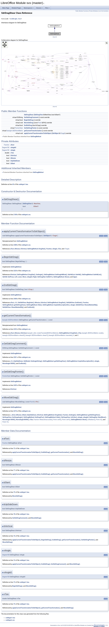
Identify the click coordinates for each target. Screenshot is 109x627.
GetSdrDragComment (31, 117)
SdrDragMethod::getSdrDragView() (14, 305)
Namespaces (29, 8)
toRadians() (91, 419)
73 (14, 582)
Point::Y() (5, 422)
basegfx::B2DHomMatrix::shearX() (13, 335)
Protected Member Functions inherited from (22, 172)
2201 (15, 357)
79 (14, 492)
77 (14, 470)
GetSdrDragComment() (20, 518)
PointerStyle (19, 128)
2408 (15, 299)
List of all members (103, 11)
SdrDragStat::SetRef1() (45, 277)
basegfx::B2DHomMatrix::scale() (92, 333)
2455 (15, 385)
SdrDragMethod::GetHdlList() (92, 274)
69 (13, 184)
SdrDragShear (28, 115)
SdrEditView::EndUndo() (74, 302)
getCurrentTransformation (33, 131)
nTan (12, 153)
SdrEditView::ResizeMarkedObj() (87, 305)
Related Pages (16, 8)
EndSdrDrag (28, 125)
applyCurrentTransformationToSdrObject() (26, 452)
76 (14, 536)
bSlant (13, 163)
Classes (39, 8)
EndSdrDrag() (45, 452)
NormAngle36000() (22, 419)
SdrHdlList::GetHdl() (74, 274)
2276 (15, 411)
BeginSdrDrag (28, 120)
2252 (15, 329)
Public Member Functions (81, 11)
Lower (20, 277)
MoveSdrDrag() (78, 452)
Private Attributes (93, 11)
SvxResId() (30, 307)
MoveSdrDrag (28, 123)
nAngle (13, 150)
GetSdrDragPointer (30, 128)
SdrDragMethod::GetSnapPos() (34, 417)
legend (54, 36)
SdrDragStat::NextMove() (97, 417)
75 (14, 604)
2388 (15, 245)
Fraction (6, 145)
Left (15, 277)
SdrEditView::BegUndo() (26, 302)
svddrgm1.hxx (15, 19)
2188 (15, 214)
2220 (15, 271)
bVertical (14, 155)
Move (24, 277)
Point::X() (99, 419)
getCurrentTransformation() (60, 452)
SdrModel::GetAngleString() (33, 361)
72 (14, 448)
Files (47, 8)
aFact (12, 145)
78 (14, 514)
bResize (13, 158)
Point (40, 123)
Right (35, 277)
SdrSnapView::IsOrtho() (69, 417)
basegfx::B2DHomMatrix (15, 131)
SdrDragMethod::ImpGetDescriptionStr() (56, 305)
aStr (16, 302)
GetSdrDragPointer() (88, 540)
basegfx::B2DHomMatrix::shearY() (37, 335)
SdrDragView (38, 115)
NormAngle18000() (8, 363)
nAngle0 (13, 147)
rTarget (62, 133)
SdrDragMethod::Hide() (34, 305)
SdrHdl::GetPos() (8, 277)
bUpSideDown (15, 161)
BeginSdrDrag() (46, 540)
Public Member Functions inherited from (21, 136)
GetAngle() (39, 274)
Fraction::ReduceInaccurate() (43, 419)
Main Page (5, 8)
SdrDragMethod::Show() (61, 277)
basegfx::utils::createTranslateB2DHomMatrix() (42, 333)
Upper (75, 277)
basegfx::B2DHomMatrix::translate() (61, 335)
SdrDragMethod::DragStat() (36, 249)
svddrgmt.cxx (25, 214)
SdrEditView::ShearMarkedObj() (13, 307)
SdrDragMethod (36, 136)
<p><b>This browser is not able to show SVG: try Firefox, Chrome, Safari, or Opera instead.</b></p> (55, 30)
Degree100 (5, 147)
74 (14, 560)
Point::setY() (66, 419)
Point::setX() (57, 419)
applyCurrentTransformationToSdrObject (37, 133)
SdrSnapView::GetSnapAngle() (12, 417)
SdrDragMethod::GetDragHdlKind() (55, 274)
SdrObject (55, 133)
